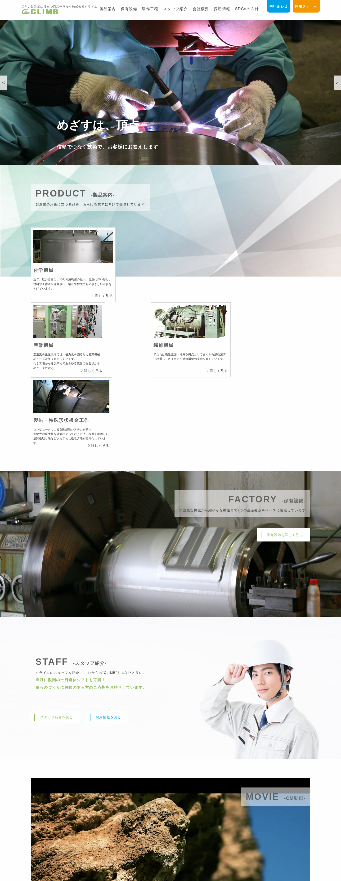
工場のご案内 (248, 825)
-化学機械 (186, 832)
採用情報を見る (108, 571)
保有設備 (129, 9)
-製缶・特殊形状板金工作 (197, 852)
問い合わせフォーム (288, 825)
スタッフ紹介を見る (56, 571)
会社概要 (201, 9)
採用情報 (222, 9)
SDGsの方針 (247, 9)
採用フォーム (305, 6)
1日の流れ (246, 845)
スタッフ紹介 (175, 9)
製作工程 (150, 9)
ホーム (182, 819)
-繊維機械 (186, 845)
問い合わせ (276, 6)
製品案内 (107, 9)
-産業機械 (186, 839)
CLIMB (165, 877)
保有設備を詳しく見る (285, 389)
